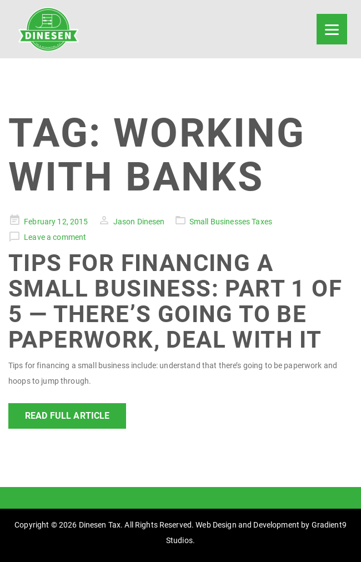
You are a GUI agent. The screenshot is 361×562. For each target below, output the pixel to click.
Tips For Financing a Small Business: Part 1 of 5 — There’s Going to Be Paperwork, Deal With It (175, 301)
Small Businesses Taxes (230, 221)
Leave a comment (55, 237)
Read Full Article (67, 415)
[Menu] (332, 29)
